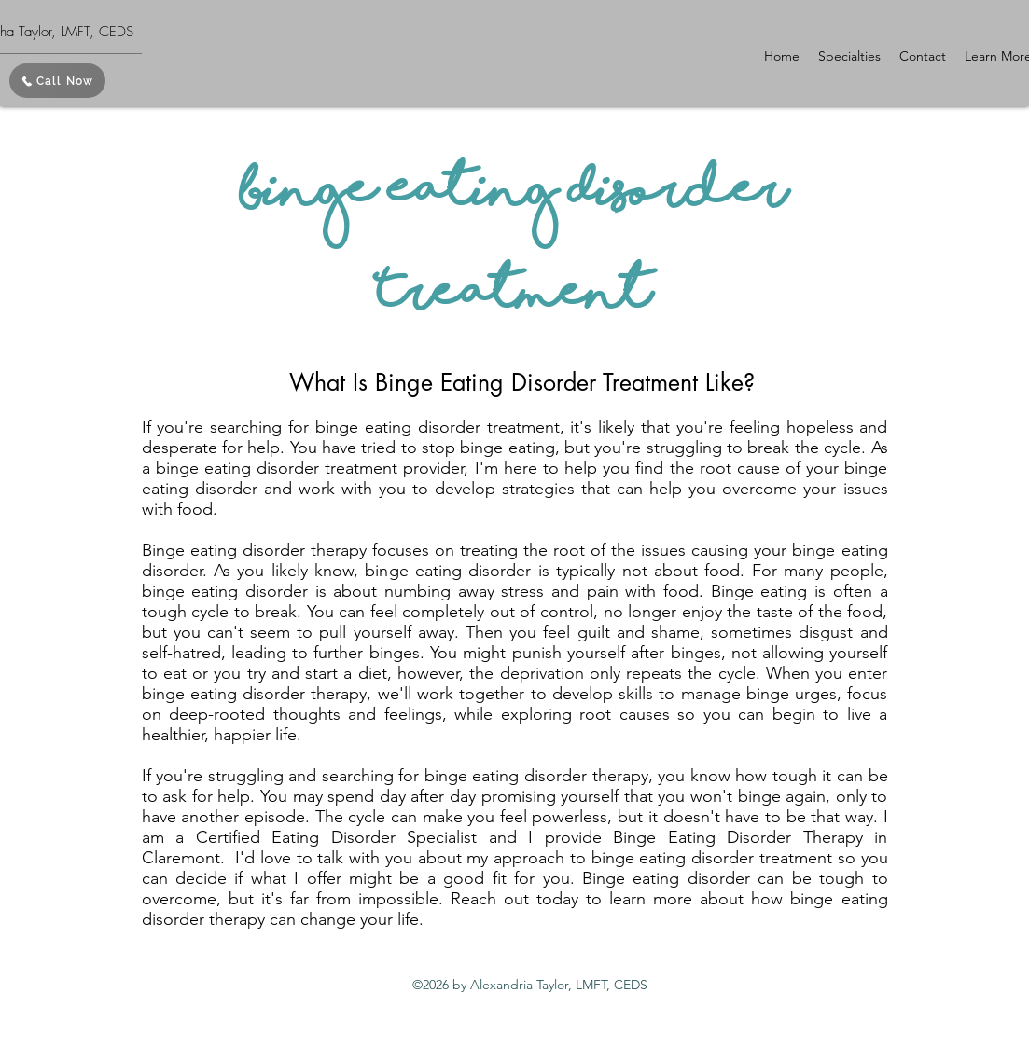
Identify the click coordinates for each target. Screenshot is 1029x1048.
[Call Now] (57, 80)
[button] (849, 56)
